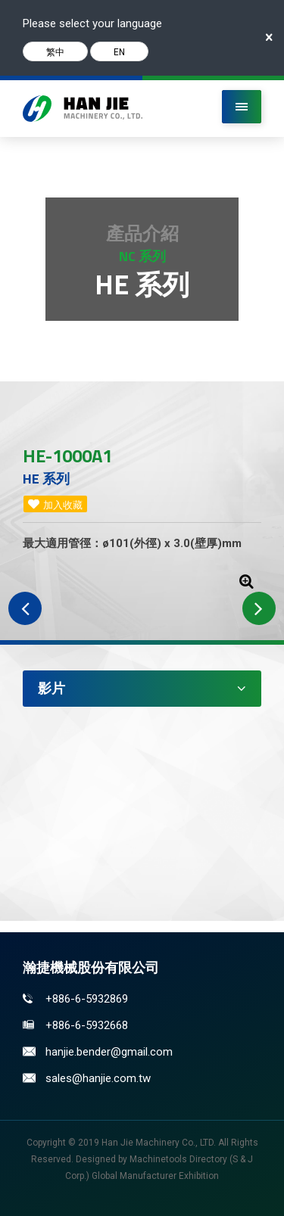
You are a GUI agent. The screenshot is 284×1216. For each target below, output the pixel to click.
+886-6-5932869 (86, 999)
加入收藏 (63, 504)
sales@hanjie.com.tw (98, 1078)
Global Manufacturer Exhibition (155, 1176)
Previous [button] (25, 608)
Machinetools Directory (178, 1159)
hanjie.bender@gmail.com (109, 1052)
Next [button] (259, 608)
